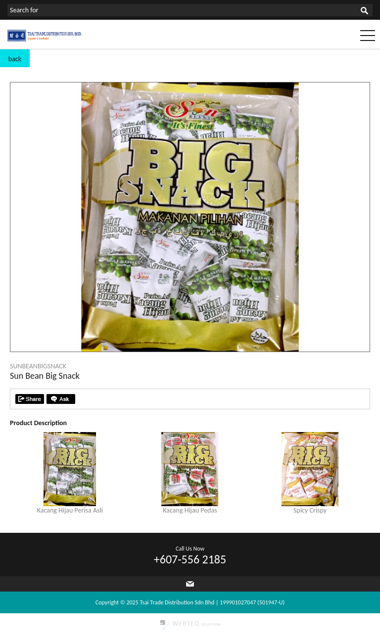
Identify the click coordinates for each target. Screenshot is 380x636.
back (14, 59)
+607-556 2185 (190, 559)
